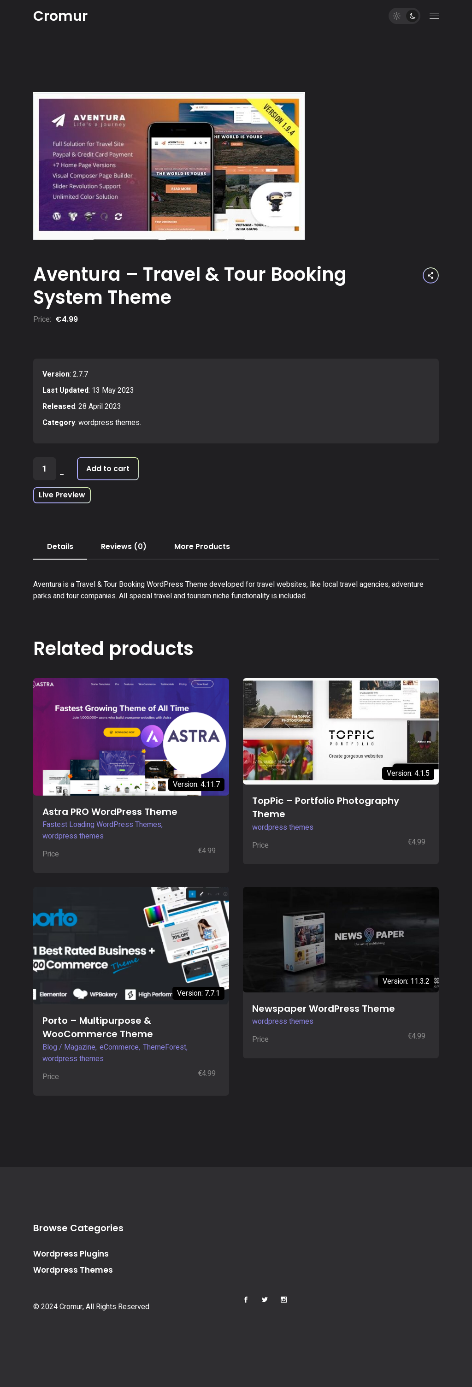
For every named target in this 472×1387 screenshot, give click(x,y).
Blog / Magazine (68, 1047)
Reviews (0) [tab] (124, 546)
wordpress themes (109, 422)
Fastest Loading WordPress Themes (101, 824)
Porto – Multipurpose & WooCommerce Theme (97, 1027)
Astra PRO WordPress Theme (109, 811)
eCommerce (119, 1047)
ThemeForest (164, 1047)
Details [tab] (60, 546)
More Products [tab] (202, 546)
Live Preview (62, 495)
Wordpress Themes (73, 1269)
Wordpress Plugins (71, 1253)
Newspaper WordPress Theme (323, 1008)
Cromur (60, 16)
